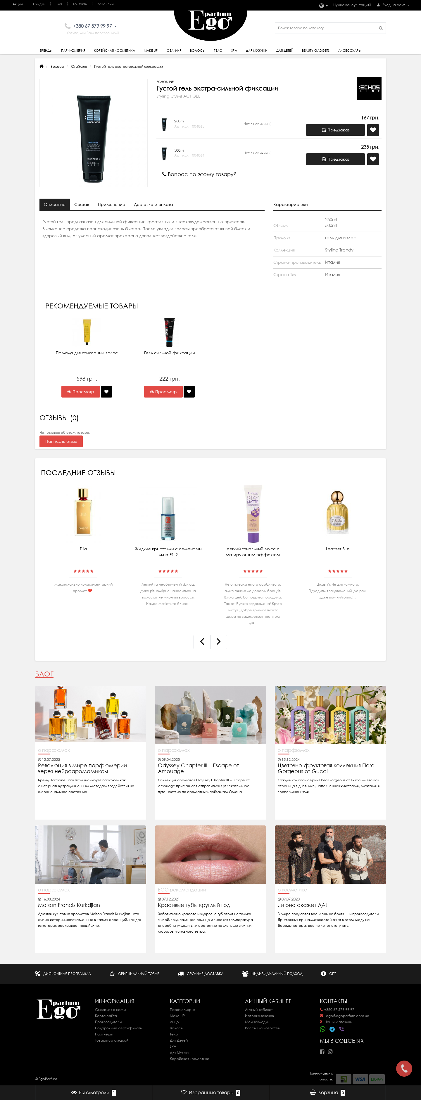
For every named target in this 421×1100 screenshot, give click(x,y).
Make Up (151, 50)
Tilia (83, 549)
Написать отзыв (61, 441)
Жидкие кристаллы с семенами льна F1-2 (168, 552)
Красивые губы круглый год (194, 905)
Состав (81, 204)
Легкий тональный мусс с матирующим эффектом (253, 552)
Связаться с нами (110, 1009)
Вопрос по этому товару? (199, 174)
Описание (54, 204)
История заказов (259, 1015)
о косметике (292, 889)
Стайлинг (79, 66)
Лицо (174, 1021)
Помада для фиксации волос (87, 353)
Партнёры (104, 1034)
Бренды (45, 50)
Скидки (39, 4)
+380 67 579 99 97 (337, 1009)
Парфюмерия (73, 50)
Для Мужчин (257, 50)
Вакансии (105, 4)
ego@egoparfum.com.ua (344, 1015)
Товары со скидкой (111, 1040)
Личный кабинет (259, 1009)
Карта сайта (106, 1015)
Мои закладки (257, 1021)
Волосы (197, 50)
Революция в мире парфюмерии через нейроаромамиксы (82, 768)
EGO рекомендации (182, 889)
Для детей (284, 50)
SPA (234, 50)
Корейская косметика (114, 50)
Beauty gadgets (315, 50)
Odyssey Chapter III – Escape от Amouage (198, 768)
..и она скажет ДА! (302, 905)
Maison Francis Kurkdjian (69, 905)
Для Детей (179, 1040)
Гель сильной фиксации (169, 353)
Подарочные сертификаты (118, 1028)
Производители (108, 1021)
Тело (218, 50)
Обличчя (174, 50)
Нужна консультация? (352, 4)
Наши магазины (336, 1021)
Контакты (80, 4)
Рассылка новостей (262, 1028)
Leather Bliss (337, 549)
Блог (59, 4)
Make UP (177, 1015)
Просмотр (80, 392)
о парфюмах (54, 750)
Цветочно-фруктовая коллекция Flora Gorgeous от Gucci (326, 768)
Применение (111, 204)
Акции (18, 4)
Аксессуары (349, 50)
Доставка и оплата (153, 204)
